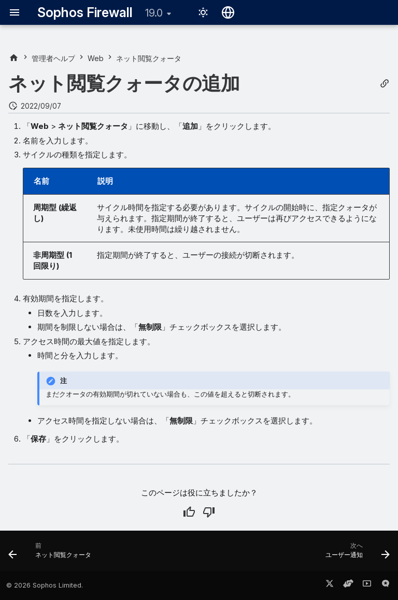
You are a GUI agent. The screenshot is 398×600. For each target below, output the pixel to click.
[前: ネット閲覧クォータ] (52, 554)
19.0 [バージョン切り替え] (154, 13)
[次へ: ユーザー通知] (355, 554)
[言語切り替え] (228, 12)
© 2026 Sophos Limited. (44, 585)
